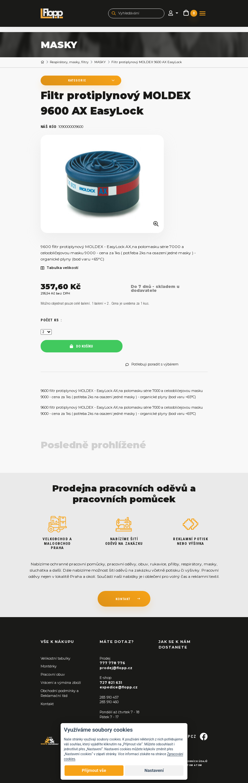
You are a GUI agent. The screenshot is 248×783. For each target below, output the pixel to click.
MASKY (100, 62)
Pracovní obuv (53, 674)
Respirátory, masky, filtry (69, 62)
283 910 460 (109, 702)
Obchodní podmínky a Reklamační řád (60, 693)
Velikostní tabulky (55, 658)
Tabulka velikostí (59, 268)
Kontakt (47, 704)
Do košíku (81, 346)
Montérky (49, 666)
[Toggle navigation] (202, 13)
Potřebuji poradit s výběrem (152, 364)
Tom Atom (194, 765)
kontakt (123, 599)
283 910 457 (109, 697)
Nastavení (154, 770)
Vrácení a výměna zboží (61, 683)
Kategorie (76, 80)
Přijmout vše (94, 770)
